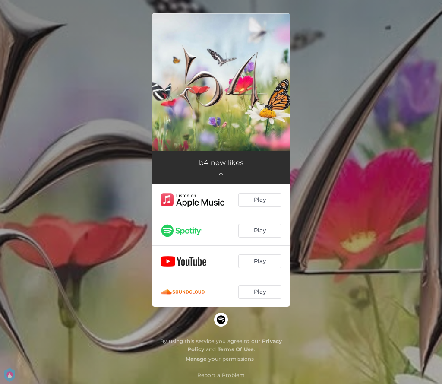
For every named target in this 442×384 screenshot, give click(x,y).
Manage (196, 358)
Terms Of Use (236, 349)
